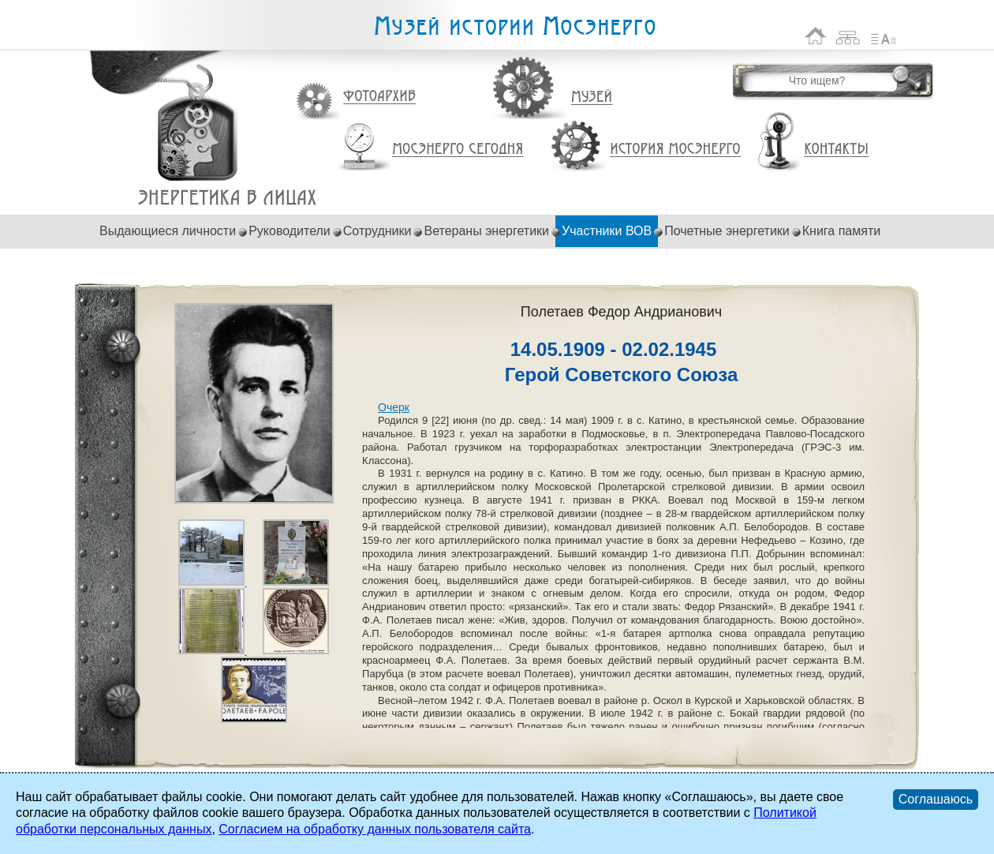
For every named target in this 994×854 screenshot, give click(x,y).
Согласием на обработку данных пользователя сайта (375, 829)
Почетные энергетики (727, 231)
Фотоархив (379, 96)
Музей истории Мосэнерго (514, 26)
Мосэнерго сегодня (457, 149)
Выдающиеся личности (167, 231)
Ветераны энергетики (486, 231)
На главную (816, 36)
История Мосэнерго (675, 149)
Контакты (836, 149)
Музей (592, 97)
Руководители (289, 231)
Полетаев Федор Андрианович (227, 198)
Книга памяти (841, 231)
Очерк (393, 407)
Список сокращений (883, 36)
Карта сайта (848, 36)
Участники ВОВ (607, 231)
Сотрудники (377, 231)
